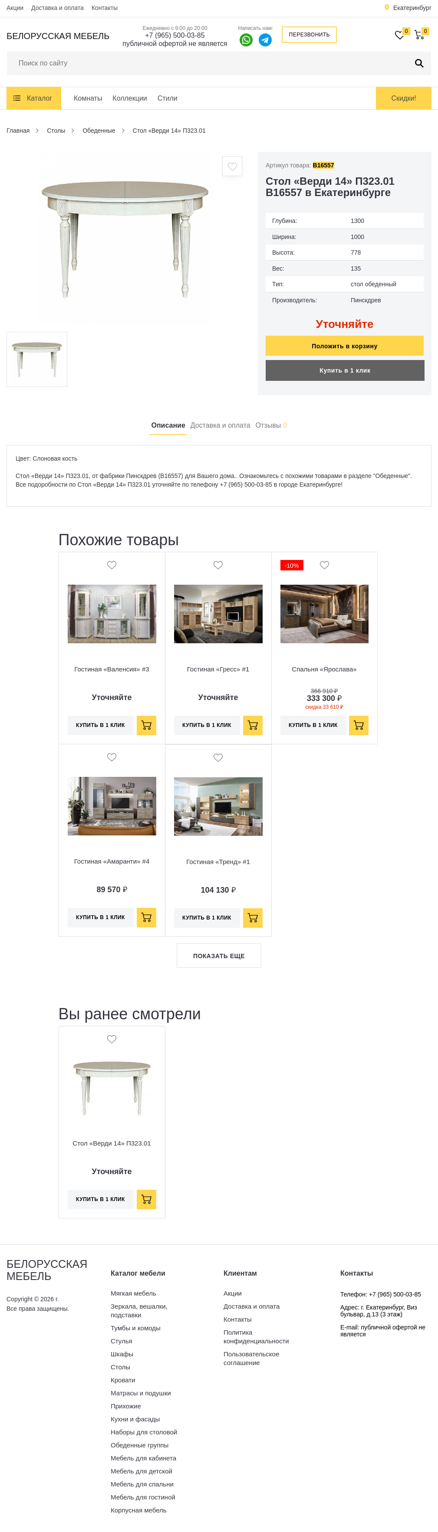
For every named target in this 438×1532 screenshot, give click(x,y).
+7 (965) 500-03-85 (174, 35)
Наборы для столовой (144, 1432)
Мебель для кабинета (143, 1458)
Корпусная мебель (139, 1510)
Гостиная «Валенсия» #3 (111, 669)
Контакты (105, 7)
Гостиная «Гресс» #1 (218, 669)
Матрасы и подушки (141, 1393)
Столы (120, 1367)
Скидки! (403, 98)
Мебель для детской (141, 1471)
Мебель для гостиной (143, 1497)
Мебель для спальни (142, 1484)
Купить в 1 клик (344, 370)
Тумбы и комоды (136, 1328)
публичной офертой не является (174, 43)
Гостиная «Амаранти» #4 (112, 861)
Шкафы (122, 1354)
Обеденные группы (139, 1445)
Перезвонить (309, 35)
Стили (168, 98)
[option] (125, 238)
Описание (168, 425)
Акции (15, 7)
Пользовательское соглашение (251, 1358)
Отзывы (271, 425)
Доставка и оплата (57, 7)
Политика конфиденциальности (256, 1337)
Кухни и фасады (135, 1419)
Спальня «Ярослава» (324, 669)
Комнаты (88, 98)
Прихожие (126, 1406)
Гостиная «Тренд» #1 (218, 861)
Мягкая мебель (133, 1293)
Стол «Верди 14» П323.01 (111, 1143)
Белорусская (58, 36)
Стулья (121, 1341)
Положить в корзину (345, 346)
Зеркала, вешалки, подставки (139, 1311)
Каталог (39, 98)
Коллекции (129, 98)
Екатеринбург (412, 7)
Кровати (123, 1380)
